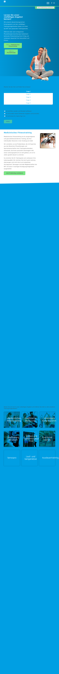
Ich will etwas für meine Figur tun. (15, 116)
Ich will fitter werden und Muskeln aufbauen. (18, 111)
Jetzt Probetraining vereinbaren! (45, 7)
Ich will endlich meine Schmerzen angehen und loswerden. (21, 113)
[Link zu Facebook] (52, 3)
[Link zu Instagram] (54, 3)
